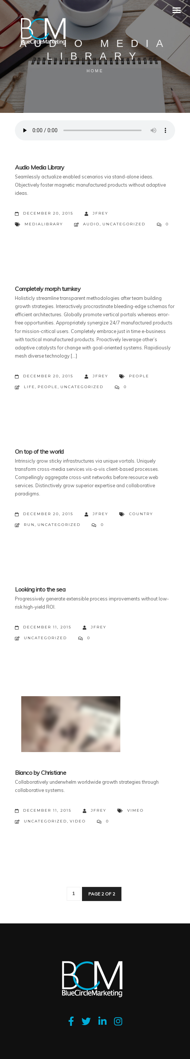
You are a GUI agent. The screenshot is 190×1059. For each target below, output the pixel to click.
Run (29, 524)
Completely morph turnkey (47, 288)
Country (141, 513)
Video (78, 821)
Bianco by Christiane (40, 772)
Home (95, 71)
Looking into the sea (40, 589)
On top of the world (39, 451)
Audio (91, 224)
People (139, 376)
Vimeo (135, 810)
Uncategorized (124, 224)
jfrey (96, 213)
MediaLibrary (44, 224)
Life (29, 386)
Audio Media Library (39, 167)
